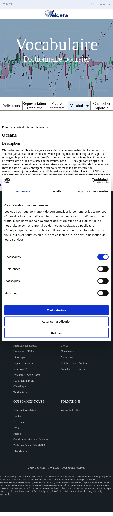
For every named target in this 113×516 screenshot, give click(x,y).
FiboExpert (20, 357)
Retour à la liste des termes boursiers (25, 127)
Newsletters (68, 351)
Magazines (67, 357)
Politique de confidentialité (29, 445)
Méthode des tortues (25, 345)
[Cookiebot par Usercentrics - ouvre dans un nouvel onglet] (92, 180)
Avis (16, 427)
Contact (18, 416)
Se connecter (100, 4)
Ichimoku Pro (21, 368)
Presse (17, 433)
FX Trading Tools (23, 380)
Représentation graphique (34, 105)
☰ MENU (8, 4)
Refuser (56, 332)
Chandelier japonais (101, 105)
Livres (64, 345)
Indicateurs (11, 106)
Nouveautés (20, 421)
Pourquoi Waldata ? (24, 410)
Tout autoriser (56, 310)
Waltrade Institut (70, 410)
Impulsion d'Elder (23, 351)
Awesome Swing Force (26, 374)
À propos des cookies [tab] (93, 191)
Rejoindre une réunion (74, 363)
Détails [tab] (56, 191)
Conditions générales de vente (30, 439)
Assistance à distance (73, 368)
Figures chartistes (57, 105)
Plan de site (20, 451)
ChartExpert (20, 386)
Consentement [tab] (20, 191)
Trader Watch (21, 392)
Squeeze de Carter (24, 363)
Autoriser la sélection (56, 321)
